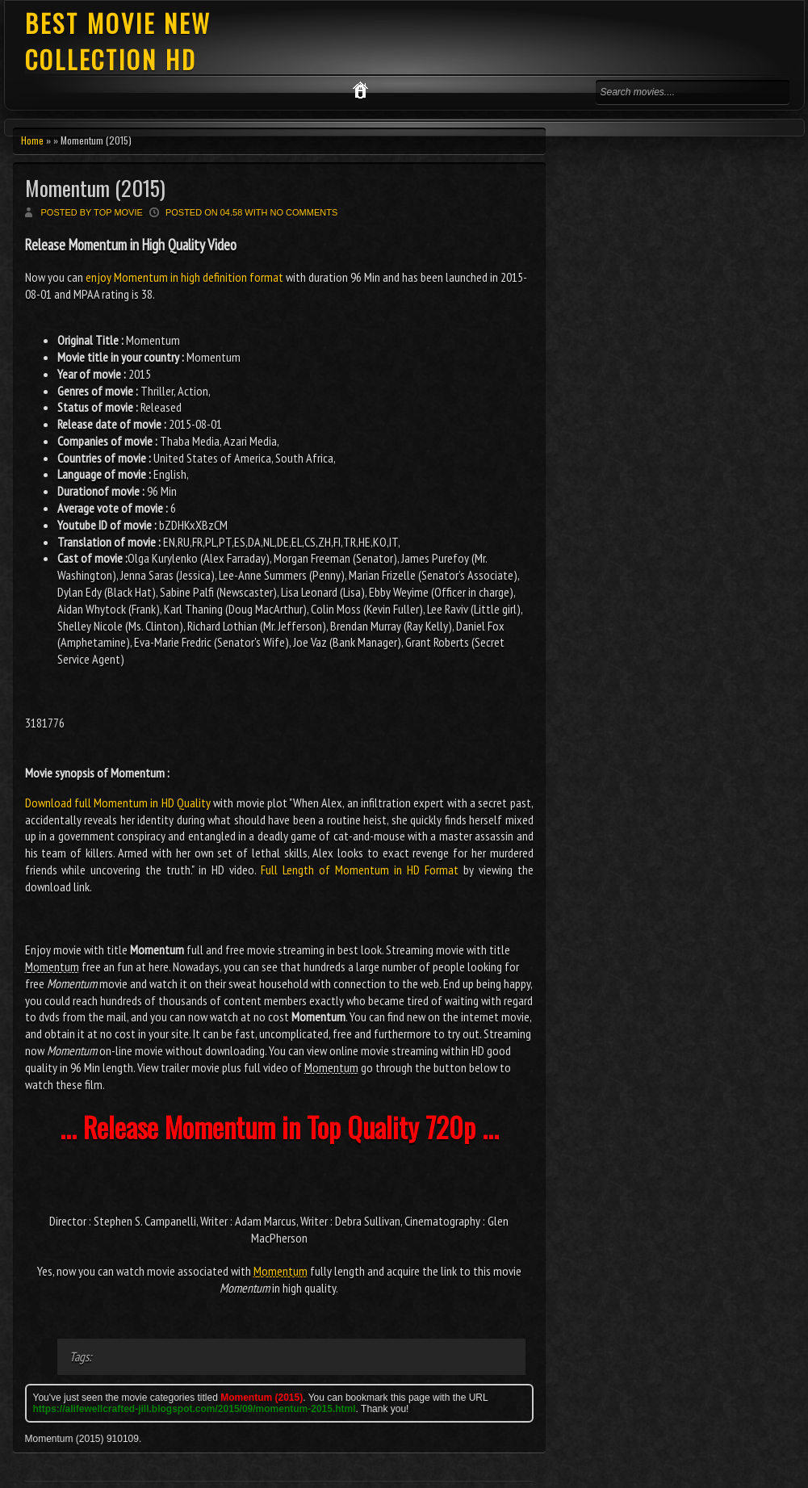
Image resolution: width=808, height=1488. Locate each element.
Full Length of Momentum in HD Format (359, 869)
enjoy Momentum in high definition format (184, 277)
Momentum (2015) (95, 187)
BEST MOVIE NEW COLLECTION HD (118, 41)
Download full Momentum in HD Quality (118, 802)
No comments (304, 212)
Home (32, 140)
